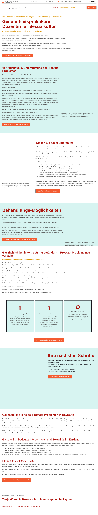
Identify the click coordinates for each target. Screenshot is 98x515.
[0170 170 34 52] (27, 1)
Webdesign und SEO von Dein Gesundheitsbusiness (21, 507)
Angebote (72, 7)
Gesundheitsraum (64, 7)
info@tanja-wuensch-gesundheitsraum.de (71, 1)
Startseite (55, 7)
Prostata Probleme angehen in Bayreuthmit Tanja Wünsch (18, 7)
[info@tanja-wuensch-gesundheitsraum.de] (59, 1)
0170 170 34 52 (33, 1)
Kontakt (93, 1)
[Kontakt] (89, 1)
